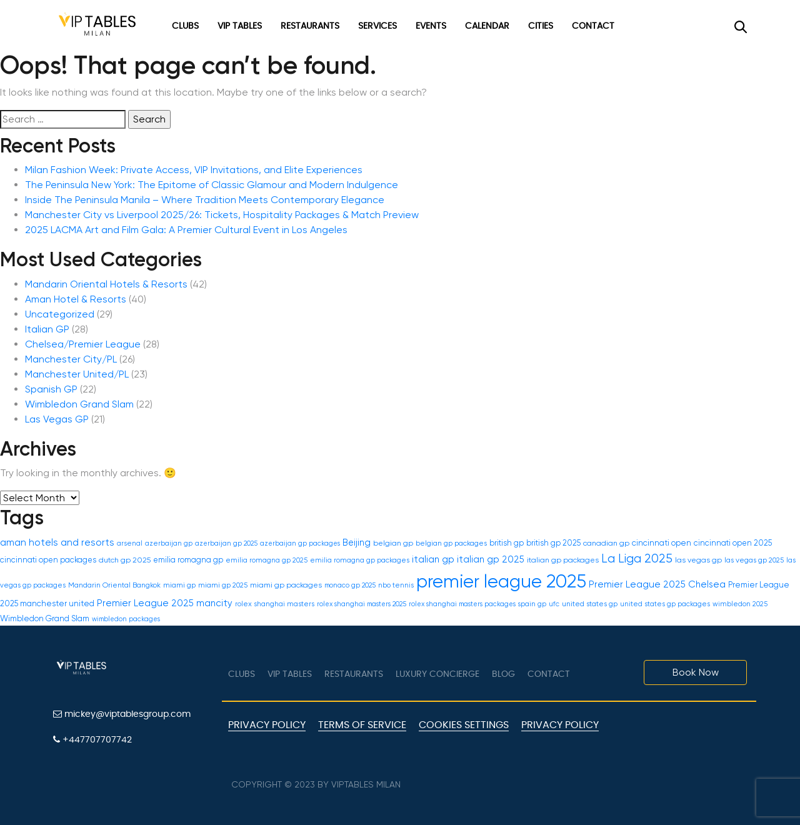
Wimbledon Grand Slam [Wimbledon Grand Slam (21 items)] (44, 618)
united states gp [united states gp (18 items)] (590, 603)
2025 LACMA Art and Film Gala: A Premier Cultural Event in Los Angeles (186, 230)
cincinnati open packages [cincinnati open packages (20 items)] (48, 559)
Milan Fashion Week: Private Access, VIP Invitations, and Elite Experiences (193, 170)
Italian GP (47, 329)
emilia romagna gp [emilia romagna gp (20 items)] (188, 559)
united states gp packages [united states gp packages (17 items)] (665, 604)
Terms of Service (362, 725)
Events (431, 26)
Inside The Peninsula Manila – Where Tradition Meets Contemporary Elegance (204, 200)
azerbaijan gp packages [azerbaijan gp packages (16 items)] (300, 543)
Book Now (695, 672)
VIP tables (290, 674)
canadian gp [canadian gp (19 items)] (606, 543)
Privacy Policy (267, 725)
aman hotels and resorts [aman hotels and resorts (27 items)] (57, 542)
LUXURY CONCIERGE (437, 674)
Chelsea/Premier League (83, 344)
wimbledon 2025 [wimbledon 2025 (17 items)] (740, 604)
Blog (503, 674)
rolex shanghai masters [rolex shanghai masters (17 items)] (274, 604)
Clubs (185, 26)
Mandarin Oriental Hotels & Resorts (106, 284)
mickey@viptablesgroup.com (122, 714)
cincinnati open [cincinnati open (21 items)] (661, 543)
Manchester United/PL (77, 374)
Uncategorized (59, 314)
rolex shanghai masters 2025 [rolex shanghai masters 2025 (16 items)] (361, 604)
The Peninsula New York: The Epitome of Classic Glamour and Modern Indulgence (211, 185)
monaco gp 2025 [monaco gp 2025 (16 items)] (350, 585)
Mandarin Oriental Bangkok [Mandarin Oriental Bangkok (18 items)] (114, 585)
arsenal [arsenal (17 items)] (129, 543)
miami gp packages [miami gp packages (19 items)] (286, 585)
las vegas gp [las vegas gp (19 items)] (698, 560)
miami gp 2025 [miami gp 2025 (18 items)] (223, 585)
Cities (540, 26)
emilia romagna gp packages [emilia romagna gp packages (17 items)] (359, 560)
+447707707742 (92, 739)
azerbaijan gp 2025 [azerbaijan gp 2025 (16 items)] (226, 543)
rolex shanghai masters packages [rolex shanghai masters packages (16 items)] (462, 604)
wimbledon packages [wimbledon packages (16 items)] (126, 619)
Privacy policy (560, 725)
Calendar (487, 26)
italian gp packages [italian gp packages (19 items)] (563, 560)
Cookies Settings (464, 725)
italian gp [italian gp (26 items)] (433, 559)
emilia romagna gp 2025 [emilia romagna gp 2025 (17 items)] (267, 560)
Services (377, 26)
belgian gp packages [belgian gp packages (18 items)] (451, 543)
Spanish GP (51, 389)
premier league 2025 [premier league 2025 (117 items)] (501, 581)
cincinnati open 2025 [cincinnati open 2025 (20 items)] (733, 543)
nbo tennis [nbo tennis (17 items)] (396, 585)
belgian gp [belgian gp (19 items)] (393, 543)
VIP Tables (240, 26)
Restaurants (310, 26)
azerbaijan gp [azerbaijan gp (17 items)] (168, 543)
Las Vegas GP (57, 419)
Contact (593, 26)
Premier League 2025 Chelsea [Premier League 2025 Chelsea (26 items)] (657, 584)
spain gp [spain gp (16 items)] (532, 604)
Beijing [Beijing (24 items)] (356, 543)
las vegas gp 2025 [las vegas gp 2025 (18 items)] (754, 560)
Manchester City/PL (71, 359)
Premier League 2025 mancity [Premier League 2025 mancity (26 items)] (164, 603)
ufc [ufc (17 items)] (554, 604)
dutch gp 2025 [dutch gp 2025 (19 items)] (125, 560)
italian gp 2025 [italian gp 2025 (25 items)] (490, 559)
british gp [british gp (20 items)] (506, 543)
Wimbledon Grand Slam (79, 404)
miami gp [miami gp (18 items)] (179, 585)
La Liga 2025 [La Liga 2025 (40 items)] (636, 558)
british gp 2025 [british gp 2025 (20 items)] (553, 543)
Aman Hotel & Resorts (75, 299)
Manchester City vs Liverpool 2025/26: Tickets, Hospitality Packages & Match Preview (222, 215)
